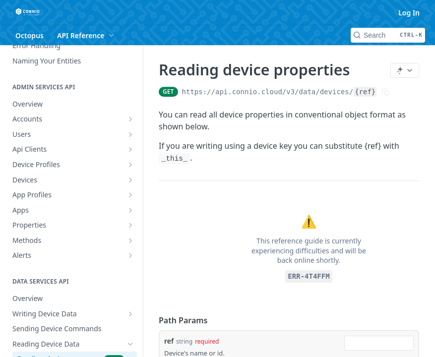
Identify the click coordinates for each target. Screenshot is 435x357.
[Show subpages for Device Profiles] (130, 165)
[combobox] (379, 343)
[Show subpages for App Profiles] (130, 195)
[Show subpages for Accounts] (130, 119)
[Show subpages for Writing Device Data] (130, 314)
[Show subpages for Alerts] (130, 255)
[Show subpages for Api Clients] (130, 149)
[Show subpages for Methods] (130, 240)
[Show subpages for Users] (130, 134)
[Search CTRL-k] (388, 35)
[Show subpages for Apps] (130, 210)
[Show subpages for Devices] (130, 180)
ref (169, 341)
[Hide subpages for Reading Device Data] (130, 344)
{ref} (365, 92)
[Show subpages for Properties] (130, 225)
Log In (409, 12)
